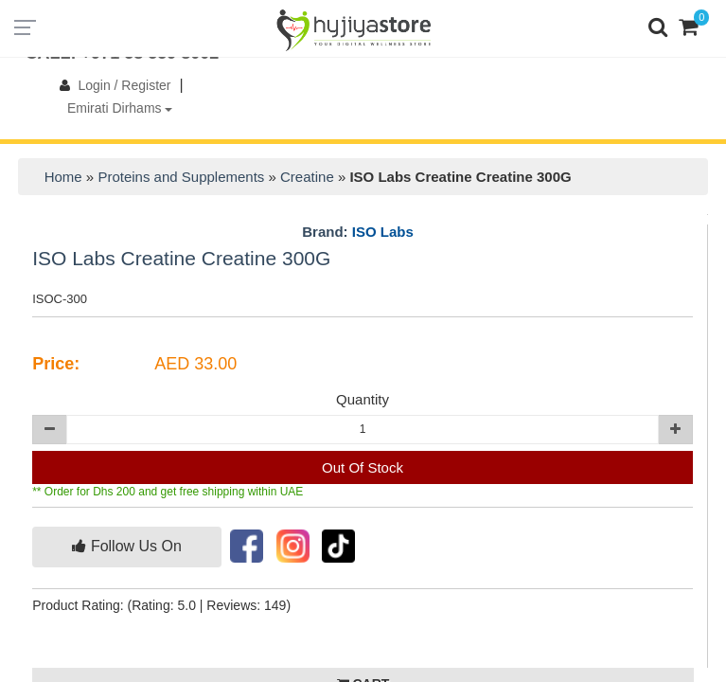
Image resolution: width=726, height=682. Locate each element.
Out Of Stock (362, 467)
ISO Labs (383, 232)
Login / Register (111, 85)
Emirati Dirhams (119, 108)
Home (63, 177)
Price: (56, 363)
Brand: (358, 232)
